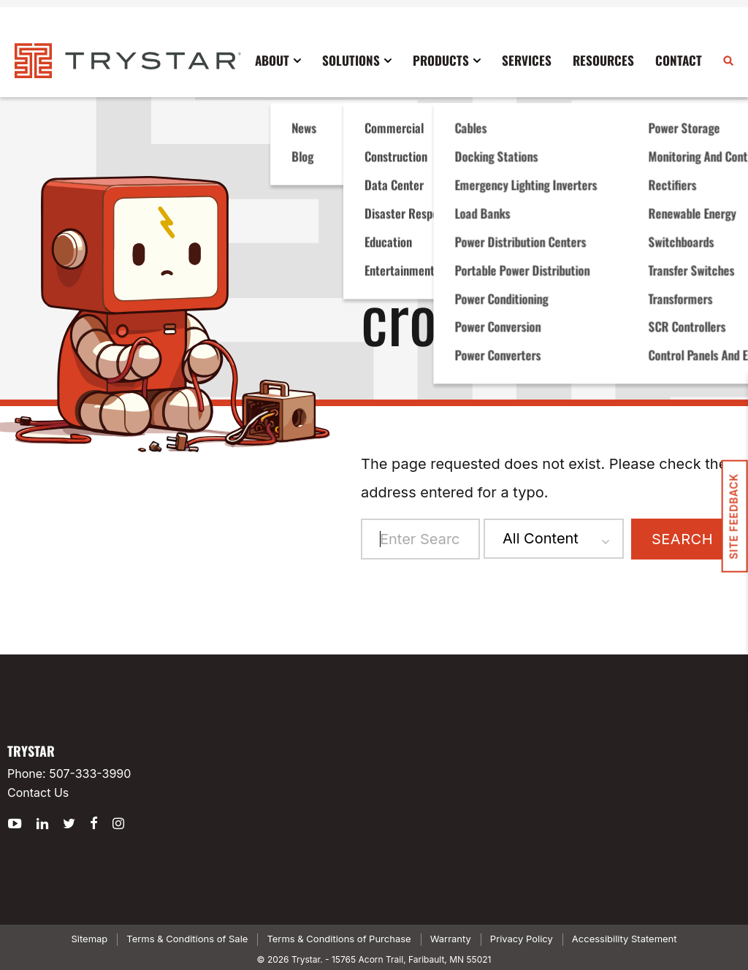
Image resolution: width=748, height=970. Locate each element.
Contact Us (38, 792)
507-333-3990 (90, 773)
